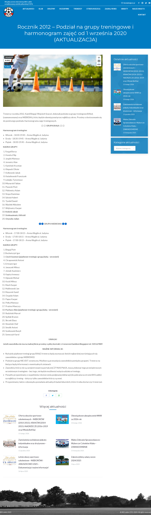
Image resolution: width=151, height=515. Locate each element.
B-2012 (7, 60)
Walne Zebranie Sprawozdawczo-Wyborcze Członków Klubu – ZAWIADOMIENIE (86, 443)
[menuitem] (28, 9)
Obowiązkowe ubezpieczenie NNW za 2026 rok (86, 417)
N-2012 (7, 67)
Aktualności (9, 57)
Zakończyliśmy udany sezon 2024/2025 (83, 459)
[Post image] (9, 419)
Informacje (9, 63)
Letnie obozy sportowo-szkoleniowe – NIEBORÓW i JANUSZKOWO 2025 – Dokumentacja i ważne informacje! (33, 462)
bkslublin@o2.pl (128, 3)
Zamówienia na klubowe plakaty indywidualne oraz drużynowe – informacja (32, 443)
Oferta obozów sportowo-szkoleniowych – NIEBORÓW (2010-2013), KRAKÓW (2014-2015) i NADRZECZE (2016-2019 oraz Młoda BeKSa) (33, 422)
